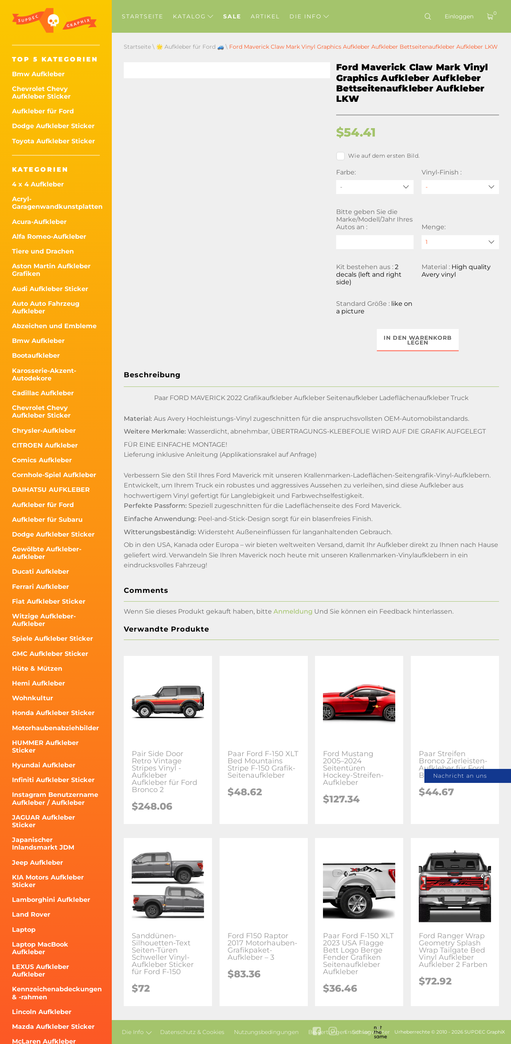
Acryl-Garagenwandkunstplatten (56, 202)
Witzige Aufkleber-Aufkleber (44, 620)
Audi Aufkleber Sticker (50, 289)
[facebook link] (317, 1032)
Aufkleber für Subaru (47, 519)
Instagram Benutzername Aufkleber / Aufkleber (55, 798)
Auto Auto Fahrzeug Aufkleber (45, 307)
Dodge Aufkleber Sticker (53, 126)
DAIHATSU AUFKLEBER (51, 489)
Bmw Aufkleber (38, 74)
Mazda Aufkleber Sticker (53, 1026)
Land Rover (31, 914)
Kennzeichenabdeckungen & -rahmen (56, 992)
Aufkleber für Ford (43, 111)
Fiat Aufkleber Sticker (48, 601)
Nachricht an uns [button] (460, 775)
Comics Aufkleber (42, 460)
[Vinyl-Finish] (460, 187)
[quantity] (460, 242)
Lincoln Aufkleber (41, 1012)
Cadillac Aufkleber (43, 393)
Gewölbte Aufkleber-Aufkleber (46, 553)
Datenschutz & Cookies (192, 1032)
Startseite (142, 16)
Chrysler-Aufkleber (44, 430)
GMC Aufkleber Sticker (50, 654)
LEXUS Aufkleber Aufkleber (40, 970)
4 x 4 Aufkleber (38, 184)
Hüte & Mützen (37, 668)
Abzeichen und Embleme (54, 326)
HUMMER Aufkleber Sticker (45, 746)
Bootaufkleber (36, 355)
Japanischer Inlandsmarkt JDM (43, 843)
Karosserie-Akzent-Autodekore (44, 374)
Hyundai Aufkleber (43, 765)
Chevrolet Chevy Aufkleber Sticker (41, 92)
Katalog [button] (193, 16)
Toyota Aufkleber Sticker (53, 141)
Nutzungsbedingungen (266, 1032)
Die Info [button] (309, 16)
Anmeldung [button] (293, 611)
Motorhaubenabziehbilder (55, 728)
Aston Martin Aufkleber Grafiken (51, 269)
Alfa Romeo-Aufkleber (49, 236)
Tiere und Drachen (43, 251)
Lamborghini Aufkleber (51, 899)
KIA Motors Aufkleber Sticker (48, 881)
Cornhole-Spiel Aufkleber (54, 475)
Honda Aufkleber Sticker (53, 713)
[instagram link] (333, 1032)
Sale (232, 16)
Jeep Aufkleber (37, 862)
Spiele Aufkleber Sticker (52, 638)
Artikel (265, 16)
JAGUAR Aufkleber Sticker (43, 821)
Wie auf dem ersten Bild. (378, 156)
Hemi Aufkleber (38, 683)
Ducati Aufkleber (40, 571)
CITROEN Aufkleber (45, 445)
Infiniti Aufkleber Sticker (53, 780)
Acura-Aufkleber (39, 222)
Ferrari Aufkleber (40, 586)
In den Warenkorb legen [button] (418, 340)
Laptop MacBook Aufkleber (40, 948)
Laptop (24, 929)
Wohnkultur (32, 698)
